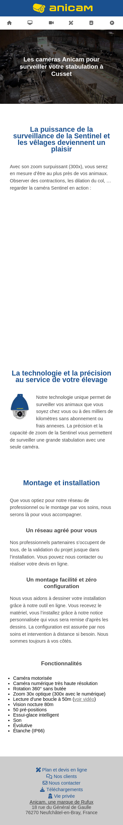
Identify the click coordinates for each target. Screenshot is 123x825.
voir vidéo (84, 699)
